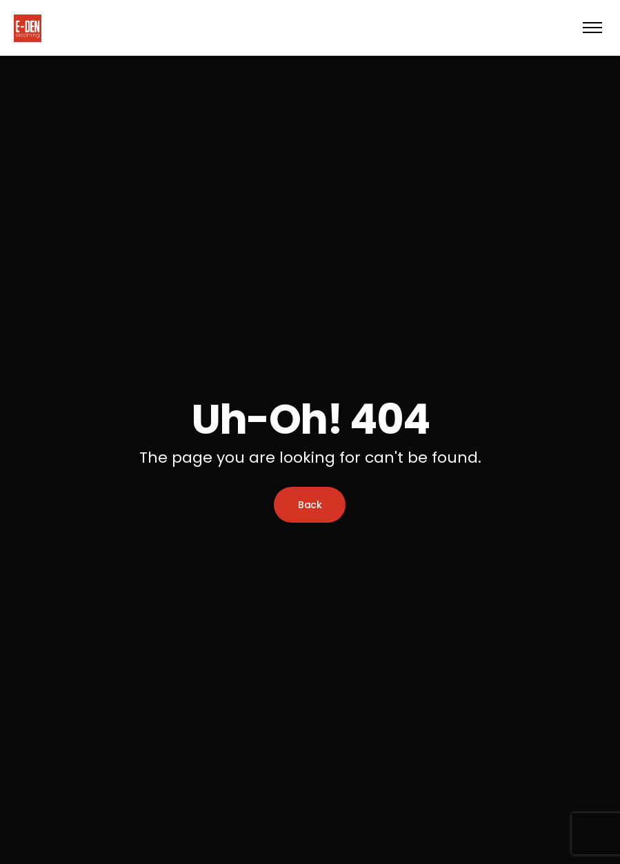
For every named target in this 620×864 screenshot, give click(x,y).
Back (309, 505)
